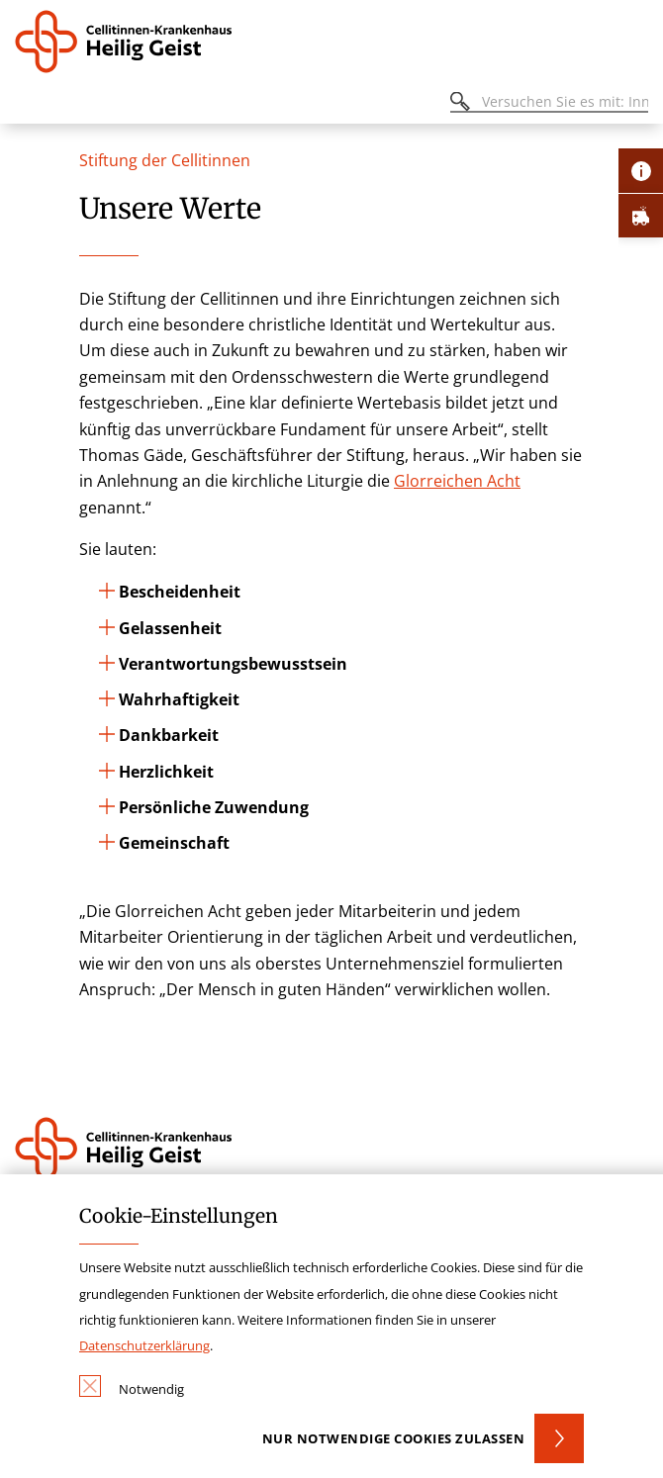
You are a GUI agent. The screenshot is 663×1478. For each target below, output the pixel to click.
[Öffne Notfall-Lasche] (640, 215)
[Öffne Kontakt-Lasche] (640, 170)
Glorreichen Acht (457, 481)
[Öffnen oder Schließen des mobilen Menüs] (26, 104)
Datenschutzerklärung (144, 1345)
